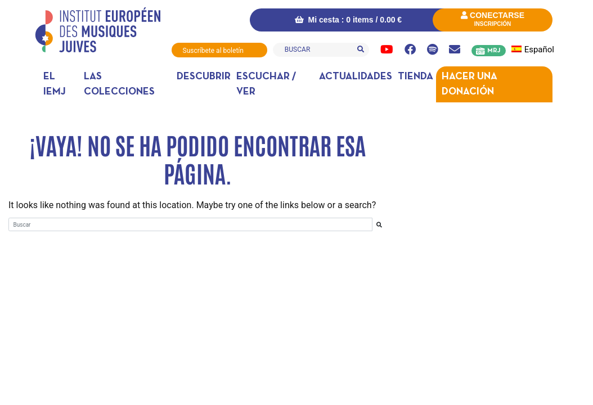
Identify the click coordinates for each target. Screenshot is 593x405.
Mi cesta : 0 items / (348, 19)
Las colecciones (119, 84)
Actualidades (355, 77)
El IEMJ (54, 84)
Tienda (415, 77)
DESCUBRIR (204, 77)
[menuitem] (535, 50)
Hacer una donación (469, 84)
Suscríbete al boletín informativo (213, 52)
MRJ (493, 50)
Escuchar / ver (266, 84)
